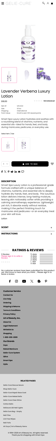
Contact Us (8, 295)
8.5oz (11, 108)
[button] (19, 3)
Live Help (7, 299)
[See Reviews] (44, 101)
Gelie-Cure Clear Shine (12, 400)
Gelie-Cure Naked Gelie (12, 396)
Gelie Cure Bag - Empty (12, 411)
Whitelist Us (8, 330)
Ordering (7, 303)
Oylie (5, 364)
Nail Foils (7, 423)
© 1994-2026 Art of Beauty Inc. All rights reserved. (28, 434)
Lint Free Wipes (9, 419)
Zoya (5, 345)
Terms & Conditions (11, 310)
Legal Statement (10, 326)
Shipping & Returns (11, 306)
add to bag (24, 164)
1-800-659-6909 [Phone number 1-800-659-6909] (10, 337)
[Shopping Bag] (52, 4)
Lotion (4, 219)
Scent (26, 227)
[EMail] (19, 171)
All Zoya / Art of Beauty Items (15, 426)
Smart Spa (8, 360)
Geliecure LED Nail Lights (13, 408)
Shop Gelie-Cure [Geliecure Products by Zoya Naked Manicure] (9, 389)
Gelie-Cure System (11, 353)
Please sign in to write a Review (11, 257)
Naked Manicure (10, 349)
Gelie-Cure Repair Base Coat (14, 392)
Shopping (7, 333)
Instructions (26, 234)
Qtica (5, 357)
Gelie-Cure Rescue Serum (13, 385)
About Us (7, 322)
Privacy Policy (9, 314)
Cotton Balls (8, 404)
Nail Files (7, 415)
